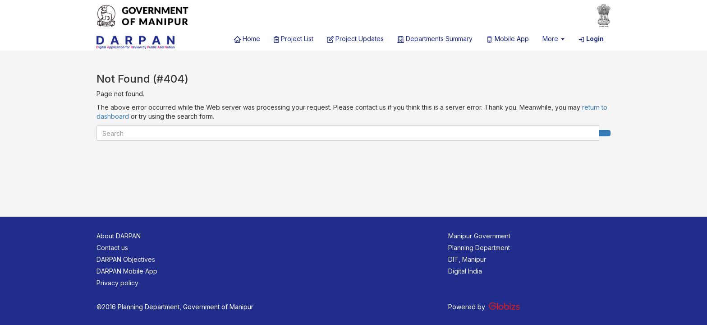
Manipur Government (479, 236)
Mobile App (507, 39)
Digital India (465, 271)
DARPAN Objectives (125, 259)
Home (247, 39)
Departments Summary (435, 39)
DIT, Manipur (467, 259)
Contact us (112, 247)
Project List (293, 39)
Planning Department (479, 247)
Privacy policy (117, 283)
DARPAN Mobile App (126, 271)
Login (591, 39)
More (553, 38)
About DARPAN (118, 236)
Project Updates (355, 39)
